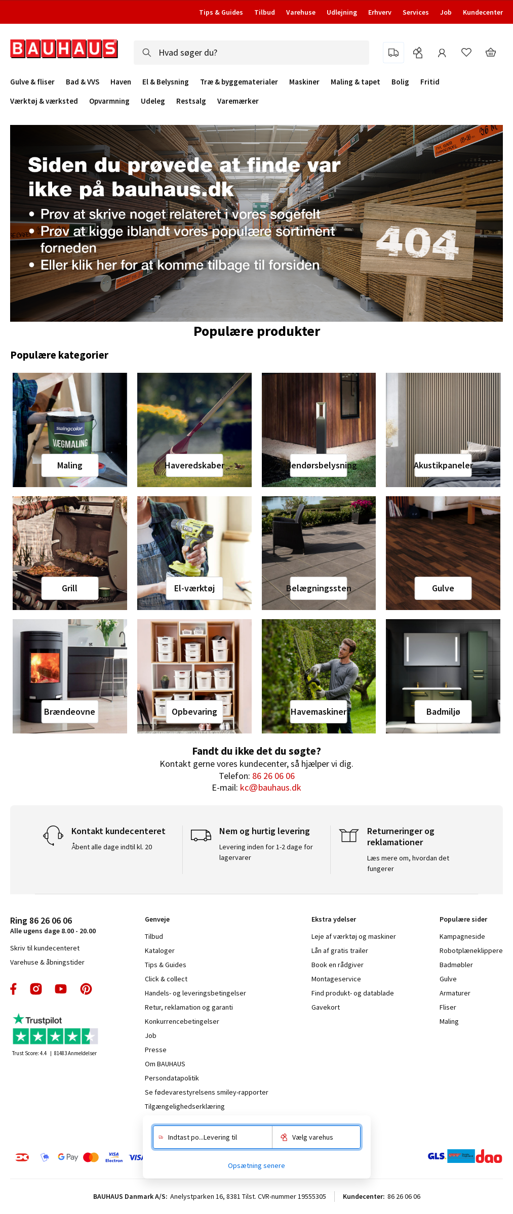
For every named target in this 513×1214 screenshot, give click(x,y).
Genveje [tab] (157, 919)
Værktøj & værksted (44, 101)
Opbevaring (194, 711)
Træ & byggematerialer (239, 81)
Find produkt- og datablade (352, 993)
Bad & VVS (82, 81)
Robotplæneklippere (471, 950)
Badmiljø (443, 711)
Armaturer (455, 993)
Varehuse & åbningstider (47, 962)
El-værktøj (194, 588)
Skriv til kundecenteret (45, 947)
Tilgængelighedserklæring (185, 1106)
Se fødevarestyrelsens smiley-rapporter (206, 1092)
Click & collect (166, 978)
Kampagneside (462, 936)
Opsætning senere (256, 1165)
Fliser (448, 1007)
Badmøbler (456, 964)
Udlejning (342, 12)
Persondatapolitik (172, 1077)
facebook (14, 989)
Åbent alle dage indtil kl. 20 (111, 846)
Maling (70, 465)
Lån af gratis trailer (339, 950)
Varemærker (238, 101)
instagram (36, 989)
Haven (120, 81)
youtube (61, 989)
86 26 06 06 (273, 776)
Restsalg (191, 101)
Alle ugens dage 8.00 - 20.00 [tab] (53, 925)
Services (416, 12)
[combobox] (251, 52)
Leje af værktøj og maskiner (353, 936)
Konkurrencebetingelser (182, 1021)
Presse (156, 1049)
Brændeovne (69, 711)
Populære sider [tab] (463, 919)
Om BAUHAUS (165, 1063)
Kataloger (160, 950)
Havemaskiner (318, 711)
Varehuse (300, 12)
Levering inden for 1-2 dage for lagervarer (266, 852)
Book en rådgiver (337, 964)
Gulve (443, 588)
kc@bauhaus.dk (270, 787)
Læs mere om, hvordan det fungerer (408, 863)
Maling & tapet (355, 81)
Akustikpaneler (443, 465)
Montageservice (336, 978)
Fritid (430, 81)
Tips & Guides (221, 12)
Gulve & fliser (32, 81)
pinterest (86, 989)
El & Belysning (165, 81)
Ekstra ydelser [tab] (333, 919)
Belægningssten (318, 588)
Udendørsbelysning (318, 465)
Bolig (400, 81)
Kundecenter (483, 12)
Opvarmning (109, 101)
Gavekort (325, 1007)
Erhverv (379, 12)
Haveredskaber (194, 465)
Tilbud (264, 12)
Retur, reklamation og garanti (189, 1007)
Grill (69, 588)
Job (446, 12)
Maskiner (304, 81)
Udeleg (153, 101)
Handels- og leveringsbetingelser (195, 993)
